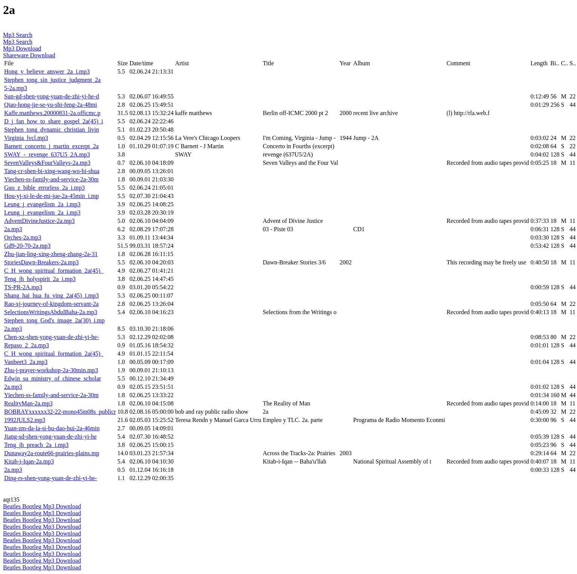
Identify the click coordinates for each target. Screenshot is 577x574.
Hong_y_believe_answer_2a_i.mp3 (47, 71)
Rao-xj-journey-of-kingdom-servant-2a (51, 304)
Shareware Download (29, 55)
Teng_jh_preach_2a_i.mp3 (36, 445)
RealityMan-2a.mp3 (28, 403)
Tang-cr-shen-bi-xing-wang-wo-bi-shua (52, 171)
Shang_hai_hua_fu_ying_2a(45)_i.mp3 (51, 295)
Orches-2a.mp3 (22, 237)
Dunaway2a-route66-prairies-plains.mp (51, 453)
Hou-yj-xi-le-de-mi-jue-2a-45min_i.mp (51, 196)
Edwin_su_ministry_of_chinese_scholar (52, 378)
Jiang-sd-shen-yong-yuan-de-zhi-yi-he (50, 436)
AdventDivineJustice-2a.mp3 (39, 221)
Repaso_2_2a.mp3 (26, 345)
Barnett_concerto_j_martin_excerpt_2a (51, 146)
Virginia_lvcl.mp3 (26, 138)
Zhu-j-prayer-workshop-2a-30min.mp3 (51, 370)
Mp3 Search (17, 35)
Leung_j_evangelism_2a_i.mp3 (42, 204)
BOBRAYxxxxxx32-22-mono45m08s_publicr (60, 411)
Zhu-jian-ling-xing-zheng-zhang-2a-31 (51, 254)
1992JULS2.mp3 (24, 420)
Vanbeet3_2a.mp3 (26, 362)
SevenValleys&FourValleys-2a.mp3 (47, 163)
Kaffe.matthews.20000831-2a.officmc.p (52, 113)
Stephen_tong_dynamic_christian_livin (51, 129)
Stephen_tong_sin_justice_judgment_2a (52, 80)
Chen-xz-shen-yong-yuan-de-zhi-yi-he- (51, 337)
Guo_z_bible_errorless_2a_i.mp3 (44, 187)
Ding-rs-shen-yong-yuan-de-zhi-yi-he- (50, 478)
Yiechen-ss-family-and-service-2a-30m (51, 179)
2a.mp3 (13, 229)
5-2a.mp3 (15, 88)
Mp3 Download (22, 48)
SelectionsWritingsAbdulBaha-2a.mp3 (50, 312)
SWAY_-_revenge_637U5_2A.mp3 (47, 154)
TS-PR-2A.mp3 (23, 287)
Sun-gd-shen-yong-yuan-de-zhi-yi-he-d (51, 96)
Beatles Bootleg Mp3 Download (42, 506)
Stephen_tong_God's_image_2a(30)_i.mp (54, 320)
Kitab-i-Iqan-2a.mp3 (29, 461)
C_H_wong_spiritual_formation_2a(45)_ (53, 270)
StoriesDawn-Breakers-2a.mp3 (41, 262)
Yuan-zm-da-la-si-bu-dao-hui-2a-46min (52, 428)
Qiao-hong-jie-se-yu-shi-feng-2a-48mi (50, 104)
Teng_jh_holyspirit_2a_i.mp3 (40, 279)
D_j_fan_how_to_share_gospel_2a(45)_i (53, 121)
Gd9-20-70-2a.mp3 (27, 245)
